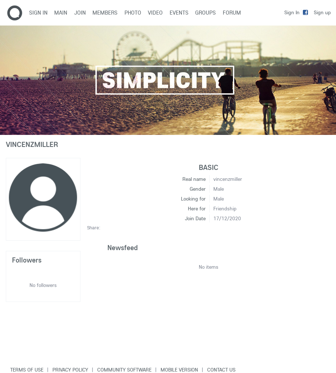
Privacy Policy (70, 369)
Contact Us (221, 369)
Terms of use (26, 369)
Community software (124, 369)
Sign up (322, 12)
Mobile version (179, 369)
